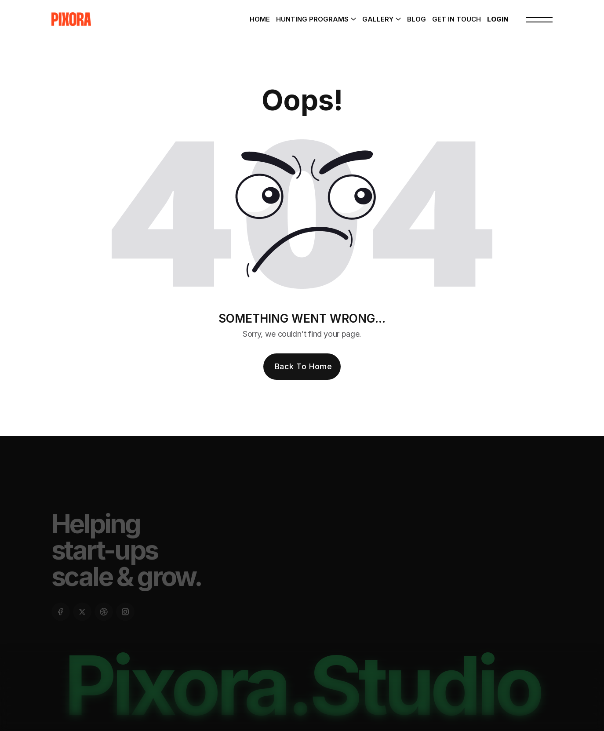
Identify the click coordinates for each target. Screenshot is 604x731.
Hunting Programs (312, 19)
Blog (416, 19)
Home (260, 19)
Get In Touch (456, 19)
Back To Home (303, 366)
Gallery (377, 19)
